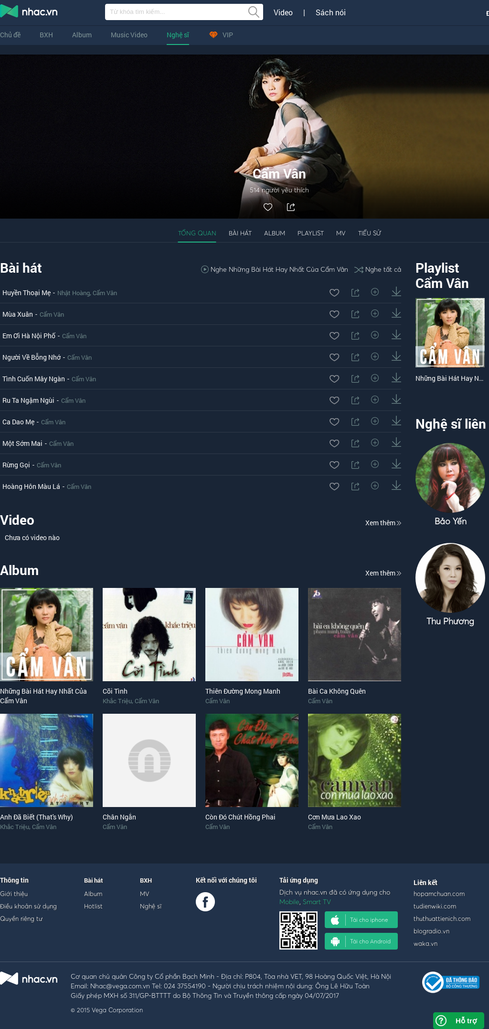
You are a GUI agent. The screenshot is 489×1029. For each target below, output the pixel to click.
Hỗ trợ (466, 1021)
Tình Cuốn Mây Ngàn (33, 378)
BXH (46, 34)
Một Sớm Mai (22, 443)
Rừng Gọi (16, 464)
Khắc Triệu (117, 701)
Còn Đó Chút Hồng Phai (240, 816)
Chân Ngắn (119, 816)
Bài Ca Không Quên (337, 691)
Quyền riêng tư (21, 918)
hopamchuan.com (439, 893)
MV (341, 233)
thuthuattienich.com (442, 918)
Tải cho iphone (359, 920)
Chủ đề (10, 34)
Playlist (311, 233)
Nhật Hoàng (73, 292)
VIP (220, 34)
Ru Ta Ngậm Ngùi (28, 400)
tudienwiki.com (435, 906)
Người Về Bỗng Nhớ (31, 357)
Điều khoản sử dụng (28, 906)
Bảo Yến (451, 521)
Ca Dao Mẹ (18, 421)
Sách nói (331, 12)
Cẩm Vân (105, 292)
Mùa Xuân (17, 314)
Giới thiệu (14, 893)
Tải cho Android (361, 941)
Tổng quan (197, 233)
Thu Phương (450, 621)
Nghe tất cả (377, 269)
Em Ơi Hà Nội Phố (28, 335)
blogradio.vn (431, 931)
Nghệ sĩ (178, 34)
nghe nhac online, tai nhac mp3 (29, 13)
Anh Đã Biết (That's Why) (36, 816)
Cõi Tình (115, 691)
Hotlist (93, 906)
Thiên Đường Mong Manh (242, 691)
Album (82, 34)
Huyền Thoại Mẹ (26, 292)
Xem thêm (383, 522)
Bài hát (240, 233)
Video (283, 12)
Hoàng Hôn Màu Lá (31, 486)
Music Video (129, 34)
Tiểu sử (369, 233)
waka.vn (425, 943)
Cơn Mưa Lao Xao (334, 816)
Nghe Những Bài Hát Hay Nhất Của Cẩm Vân (274, 269)
